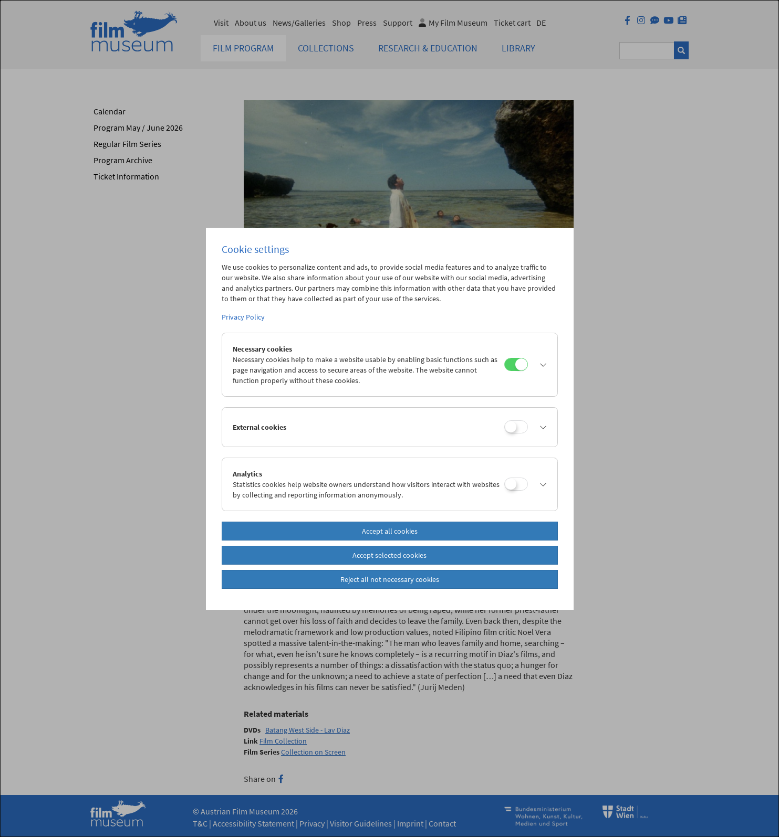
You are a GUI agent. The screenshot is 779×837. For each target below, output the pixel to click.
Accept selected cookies (389, 555)
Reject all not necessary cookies (389, 579)
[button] (540, 364)
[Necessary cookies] (516, 364)
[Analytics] (516, 484)
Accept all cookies (390, 531)
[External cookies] (516, 426)
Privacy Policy (243, 317)
